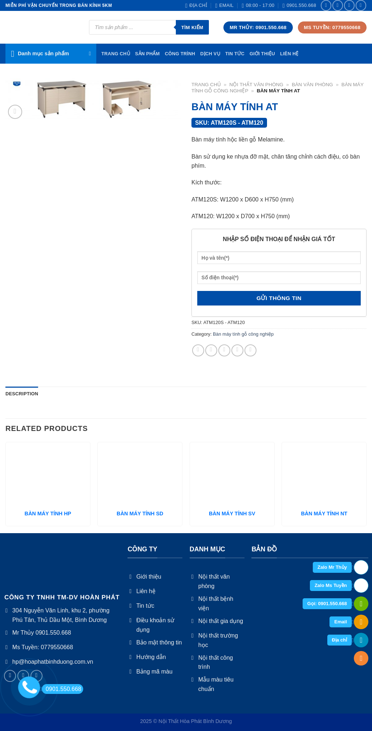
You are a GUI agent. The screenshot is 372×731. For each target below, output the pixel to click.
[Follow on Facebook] (326, 5)
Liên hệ (289, 53)
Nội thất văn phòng (256, 84)
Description (21, 393)
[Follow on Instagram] (337, 5)
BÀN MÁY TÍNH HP (48, 513)
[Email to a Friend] (224, 350)
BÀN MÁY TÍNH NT (324, 513)
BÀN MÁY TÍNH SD (140, 513)
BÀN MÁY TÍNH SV (232, 513)
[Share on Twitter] (211, 350)
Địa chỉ (339, 640)
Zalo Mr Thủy (332, 567)
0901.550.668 (61, 689)
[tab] (21, 394)
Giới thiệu (262, 53)
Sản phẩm (147, 53)
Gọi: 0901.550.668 (327, 603)
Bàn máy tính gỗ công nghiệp (243, 334)
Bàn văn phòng (312, 84)
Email (340, 621)
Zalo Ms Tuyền (331, 585)
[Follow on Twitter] (349, 5)
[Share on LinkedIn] (250, 350)
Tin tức (234, 53)
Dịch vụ (210, 53)
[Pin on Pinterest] (237, 350)
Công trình (180, 53)
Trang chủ (206, 84)
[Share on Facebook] (198, 350)
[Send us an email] (361, 5)
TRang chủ (115, 53)
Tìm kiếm (192, 27)
